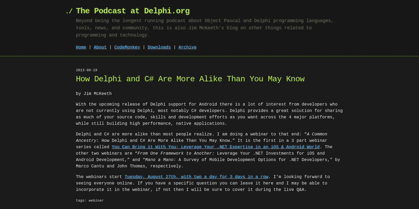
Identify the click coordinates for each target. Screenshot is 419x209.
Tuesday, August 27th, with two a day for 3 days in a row (196, 177)
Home (81, 47)
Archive (187, 47)
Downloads (159, 47)
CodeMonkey (127, 47)
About (100, 47)
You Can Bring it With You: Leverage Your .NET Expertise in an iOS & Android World (216, 147)
